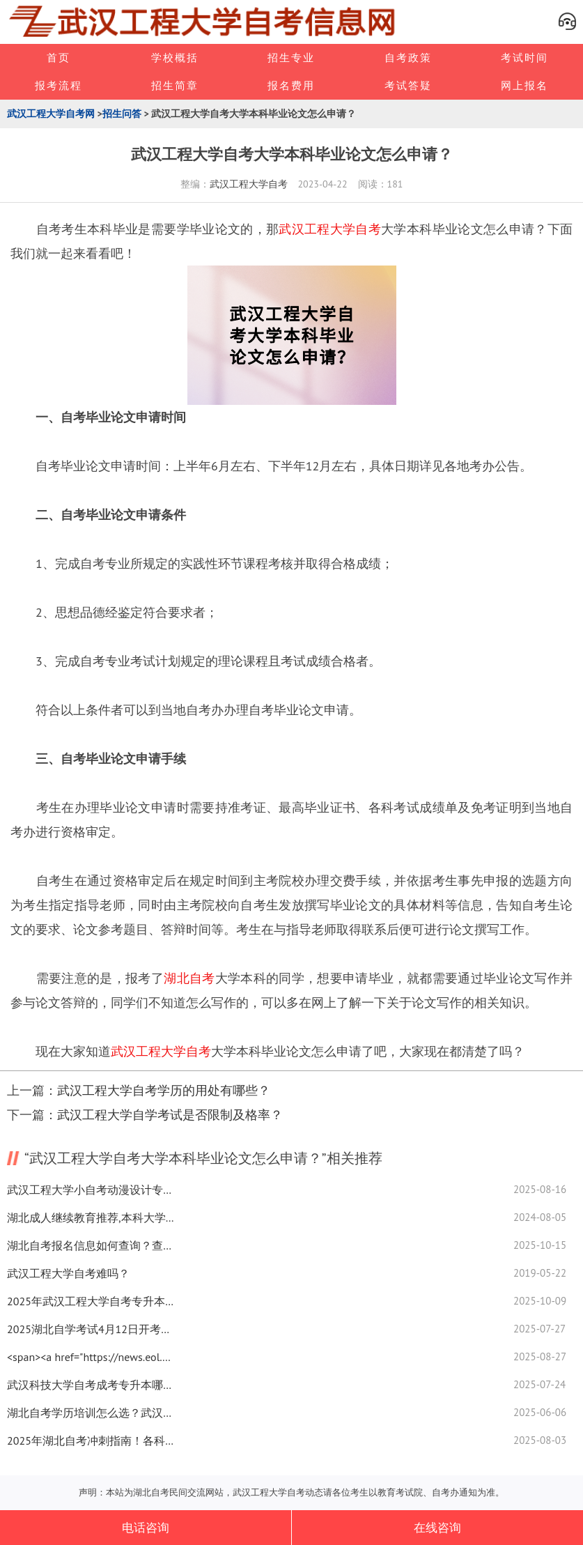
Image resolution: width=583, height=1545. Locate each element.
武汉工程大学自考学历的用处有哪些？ (163, 1090)
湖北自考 (189, 978)
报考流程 (58, 85)
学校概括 (175, 57)
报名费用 (291, 85)
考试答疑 (408, 85)
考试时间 (524, 57)
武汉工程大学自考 (249, 184)
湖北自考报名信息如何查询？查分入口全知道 (90, 1245)
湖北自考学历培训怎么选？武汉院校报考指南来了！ (90, 1413)
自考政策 (408, 57)
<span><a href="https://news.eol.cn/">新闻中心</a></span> (90, 1357)
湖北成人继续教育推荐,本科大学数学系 (90, 1217)
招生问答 (121, 113)
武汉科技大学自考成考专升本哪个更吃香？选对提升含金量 (90, 1385)
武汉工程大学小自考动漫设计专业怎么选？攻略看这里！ (90, 1190)
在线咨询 (437, 1527)
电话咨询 (145, 1527)
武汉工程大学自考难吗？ (68, 1273)
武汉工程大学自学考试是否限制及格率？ (170, 1115)
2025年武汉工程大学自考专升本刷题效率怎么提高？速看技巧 (90, 1301)
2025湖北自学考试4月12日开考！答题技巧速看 (90, 1329)
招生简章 (175, 85)
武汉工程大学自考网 (51, 113)
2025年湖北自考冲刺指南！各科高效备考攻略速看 (90, 1440)
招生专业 (291, 57)
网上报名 (524, 85)
